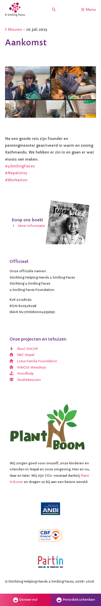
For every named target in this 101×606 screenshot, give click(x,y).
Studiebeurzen (25, 380)
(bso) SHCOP (24, 349)
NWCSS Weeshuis (28, 367)
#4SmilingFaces (20, 166)
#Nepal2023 (16, 173)
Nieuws (13, 29)
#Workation (16, 180)
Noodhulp (22, 373)
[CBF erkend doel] (50, 535)
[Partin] (50, 562)
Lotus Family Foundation (33, 361)
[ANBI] (50, 508)
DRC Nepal (22, 355)
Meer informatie (31, 226)
